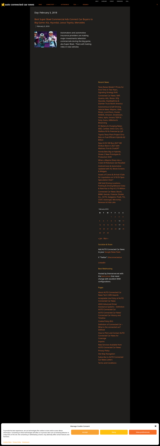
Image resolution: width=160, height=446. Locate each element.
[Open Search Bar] (157, 5)
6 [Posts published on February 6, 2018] (103, 221)
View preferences (143, 432)
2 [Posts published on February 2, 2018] (115, 217)
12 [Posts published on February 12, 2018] (100, 225)
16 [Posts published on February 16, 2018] (115, 225)
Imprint (101, 341)
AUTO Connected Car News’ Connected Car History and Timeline (109, 315)
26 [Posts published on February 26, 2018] (100, 233)
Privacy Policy (17, 442)
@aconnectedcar (115, 257)
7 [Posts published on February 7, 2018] (107, 221)
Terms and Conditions (107, 363)
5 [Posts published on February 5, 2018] (99, 221)
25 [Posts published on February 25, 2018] (123, 229)
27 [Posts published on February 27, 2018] (104, 233)
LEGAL (127, 1)
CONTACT (112, 1)
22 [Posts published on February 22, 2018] (112, 229)
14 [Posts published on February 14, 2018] (108, 225)
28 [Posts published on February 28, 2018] (108, 233)
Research (85, 4)
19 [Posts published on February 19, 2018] (100, 229)
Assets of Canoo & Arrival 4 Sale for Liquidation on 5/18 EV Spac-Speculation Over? (111, 177)
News (40, 4)
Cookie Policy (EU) (105, 321)
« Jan (100, 238)
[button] (155, 426)
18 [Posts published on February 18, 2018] (123, 225)
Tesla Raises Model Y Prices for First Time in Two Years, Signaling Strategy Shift (111, 90)
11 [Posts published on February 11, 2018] (123, 221)
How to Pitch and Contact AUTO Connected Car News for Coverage (111, 336)
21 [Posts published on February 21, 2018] (108, 229)
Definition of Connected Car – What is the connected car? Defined (110, 327)
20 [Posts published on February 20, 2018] (104, 229)
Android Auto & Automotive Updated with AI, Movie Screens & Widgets (111, 169)
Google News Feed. (113, 252)
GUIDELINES (104, 1)
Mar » (106, 238)
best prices (105, 276)
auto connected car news (19, 4)
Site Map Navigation (106, 354)
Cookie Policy (7, 442)
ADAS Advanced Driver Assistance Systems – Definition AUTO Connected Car (111, 307)
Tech (77, 5)
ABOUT (96, 1)
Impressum (25, 442)
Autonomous (65, 4)
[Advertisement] (112, 44)
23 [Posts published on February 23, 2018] (115, 229)
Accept (85, 432)
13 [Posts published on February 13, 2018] (104, 225)
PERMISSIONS (120, 1)
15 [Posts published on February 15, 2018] (112, 225)
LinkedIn (101, 262)
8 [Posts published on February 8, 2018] (111, 221)
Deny (114, 432)
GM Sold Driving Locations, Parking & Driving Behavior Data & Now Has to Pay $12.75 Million (111, 186)
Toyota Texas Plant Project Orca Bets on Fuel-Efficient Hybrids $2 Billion (111, 137)
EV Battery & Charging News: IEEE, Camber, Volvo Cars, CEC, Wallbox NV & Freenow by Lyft (110, 129)
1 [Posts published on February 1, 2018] (111, 217)
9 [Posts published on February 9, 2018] (115, 221)
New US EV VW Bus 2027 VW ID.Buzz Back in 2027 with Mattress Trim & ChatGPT (110, 146)
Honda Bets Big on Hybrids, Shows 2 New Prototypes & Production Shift (109, 154)
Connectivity (52, 5)
